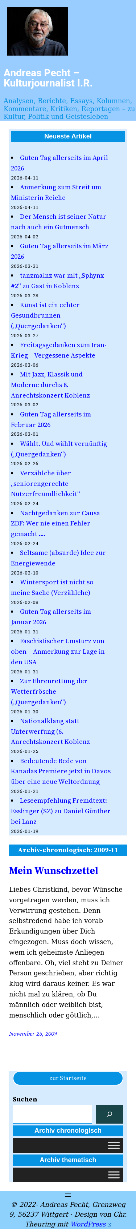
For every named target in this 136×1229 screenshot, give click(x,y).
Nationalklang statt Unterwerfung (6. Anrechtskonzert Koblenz (50, 731)
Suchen (25, 1099)
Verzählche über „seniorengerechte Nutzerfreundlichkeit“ (45, 483)
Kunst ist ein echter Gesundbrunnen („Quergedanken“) (45, 315)
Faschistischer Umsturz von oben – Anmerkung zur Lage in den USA (58, 651)
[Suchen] (109, 1114)
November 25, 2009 (33, 1033)
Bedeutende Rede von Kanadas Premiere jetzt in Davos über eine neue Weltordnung (61, 771)
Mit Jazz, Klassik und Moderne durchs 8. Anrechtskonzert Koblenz (50, 385)
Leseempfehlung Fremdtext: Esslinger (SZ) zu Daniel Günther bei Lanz (61, 811)
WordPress (90, 1224)
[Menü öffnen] (68, 1195)
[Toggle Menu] (114, 1145)
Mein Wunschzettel (53, 870)
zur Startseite (68, 1078)
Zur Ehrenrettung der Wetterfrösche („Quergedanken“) (49, 691)
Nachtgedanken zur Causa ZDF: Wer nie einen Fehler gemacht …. (55, 523)
